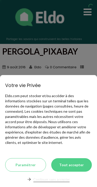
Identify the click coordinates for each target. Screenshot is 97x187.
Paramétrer (26, 165)
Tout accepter (71, 165)
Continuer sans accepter (51, 179)
